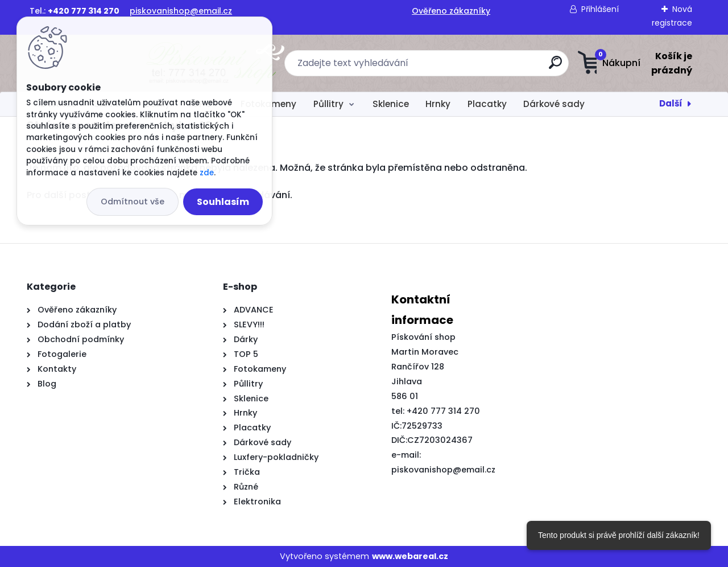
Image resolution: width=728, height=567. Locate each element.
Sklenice (391, 104)
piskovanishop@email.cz (181, 11)
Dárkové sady (554, 104)
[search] (476, 67)
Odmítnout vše (132, 201)
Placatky (487, 104)
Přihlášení (600, 9)
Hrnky (437, 104)
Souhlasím (223, 201)
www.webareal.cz (410, 556)
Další (670, 103)
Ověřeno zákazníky (451, 11)
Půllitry (328, 104)
